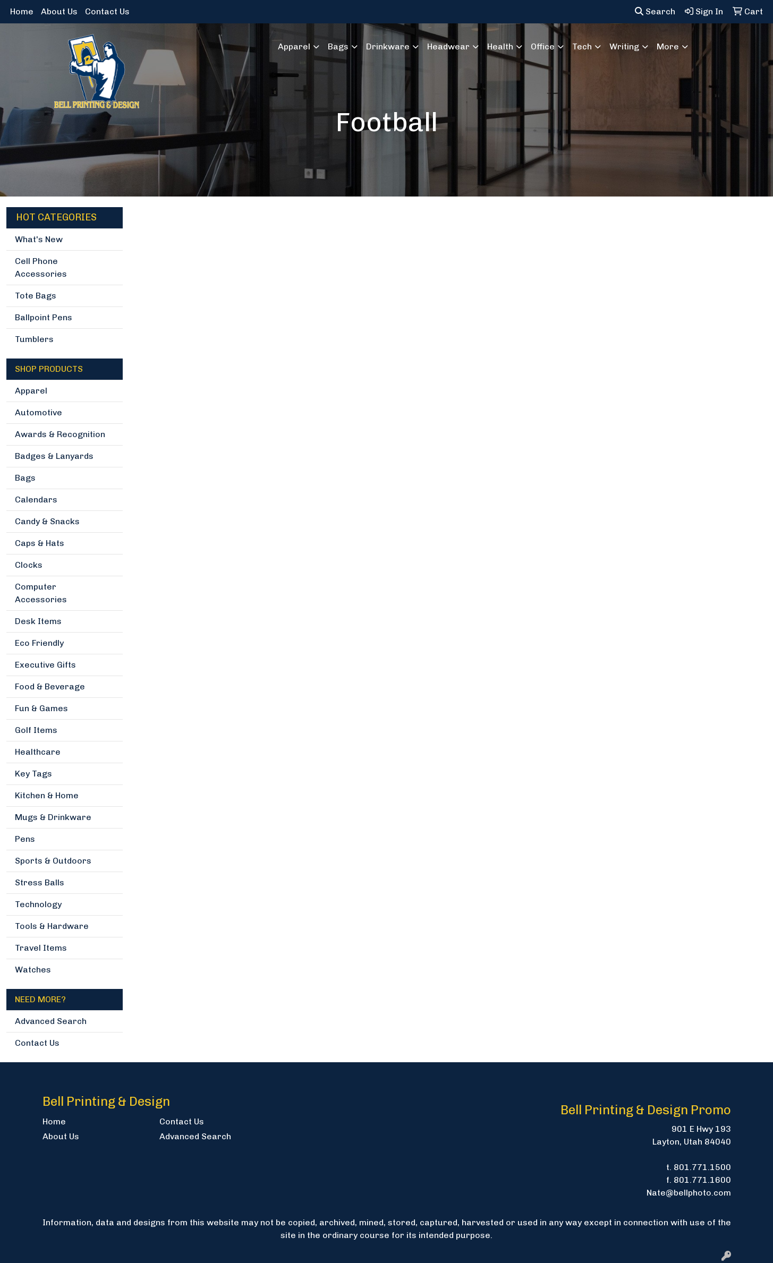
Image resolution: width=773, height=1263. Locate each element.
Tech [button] (582, 46)
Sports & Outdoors (53, 861)
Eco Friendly (39, 643)
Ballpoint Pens (43, 317)
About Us (59, 11)
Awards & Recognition (60, 434)
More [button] (668, 46)
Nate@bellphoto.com (689, 1193)
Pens (25, 839)
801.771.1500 (702, 1167)
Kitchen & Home (47, 795)
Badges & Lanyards (54, 456)
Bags (25, 478)
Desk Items (38, 621)
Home (21, 11)
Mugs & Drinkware (53, 817)
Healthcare (38, 752)
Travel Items (41, 948)
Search (655, 11)
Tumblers (34, 339)
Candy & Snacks (47, 521)
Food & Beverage (50, 686)
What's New (39, 239)
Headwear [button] (448, 46)
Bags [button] (338, 46)
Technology (38, 904)
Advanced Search (51, 1021)
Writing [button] (624, 46)
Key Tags (33, 774)
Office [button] (543, 46)
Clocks (29, 565)
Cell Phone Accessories (41, 267)
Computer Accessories (41, 593)
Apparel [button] (294, 46)
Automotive (38, 412)
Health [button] (500, 46)
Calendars (36, 499)
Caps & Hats (39, 543)
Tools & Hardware (52, 926)
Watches (33, 970)
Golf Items (36, 730)
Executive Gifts (45, 665)
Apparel (31, 391)
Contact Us (107, 11)
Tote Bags (35, 296)
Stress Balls (39, 882)
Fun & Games (41, 708)
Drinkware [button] (388, 46)
